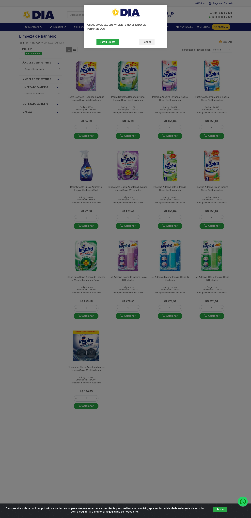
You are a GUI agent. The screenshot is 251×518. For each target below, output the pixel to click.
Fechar (147, 42)
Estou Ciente (107, 42)
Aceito (220, 509)
